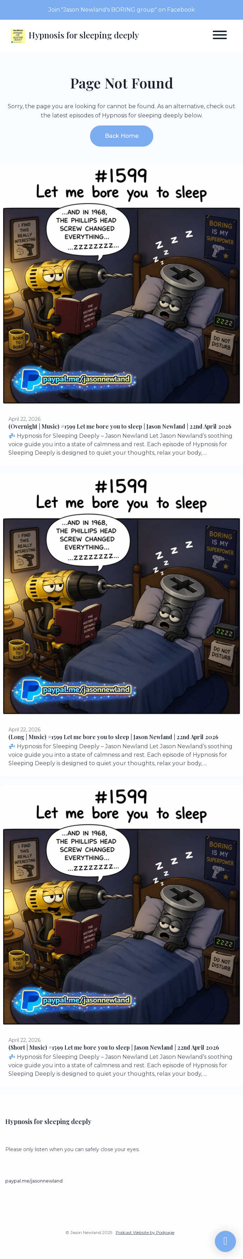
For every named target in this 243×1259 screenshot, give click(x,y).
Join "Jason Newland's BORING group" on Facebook (122, 9)
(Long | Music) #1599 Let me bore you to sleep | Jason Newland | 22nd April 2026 (113, 737)
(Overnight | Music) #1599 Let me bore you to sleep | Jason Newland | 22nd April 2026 (119, 426)
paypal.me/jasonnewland (34, 1181)
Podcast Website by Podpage (145, 1232)
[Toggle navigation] (219, 36)
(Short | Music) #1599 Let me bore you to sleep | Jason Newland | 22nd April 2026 (113, 1047)
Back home (122, 136)
